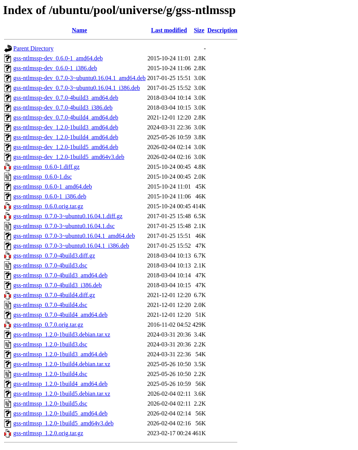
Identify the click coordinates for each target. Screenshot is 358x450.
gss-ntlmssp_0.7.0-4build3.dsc (50, 265)
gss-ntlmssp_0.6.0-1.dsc (42, 176)
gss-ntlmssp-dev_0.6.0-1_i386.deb (55, 68)
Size (199, 30)
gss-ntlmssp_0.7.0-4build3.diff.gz (54, 255)
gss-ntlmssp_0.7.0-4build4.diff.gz (54, 295)
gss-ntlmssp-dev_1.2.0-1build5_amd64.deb (65, 147)
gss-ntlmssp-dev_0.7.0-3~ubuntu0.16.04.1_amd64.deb (79, 78)
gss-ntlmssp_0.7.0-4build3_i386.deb (57, 285)
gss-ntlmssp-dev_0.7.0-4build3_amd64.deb (65, 97)
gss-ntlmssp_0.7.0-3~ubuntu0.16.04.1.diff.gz (67, 216)
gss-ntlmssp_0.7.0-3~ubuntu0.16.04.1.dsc (64, 226)
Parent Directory (33, 48)
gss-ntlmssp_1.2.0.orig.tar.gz (48, 433)
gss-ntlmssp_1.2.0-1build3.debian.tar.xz (61, 334)
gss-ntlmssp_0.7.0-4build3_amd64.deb (60, 275)
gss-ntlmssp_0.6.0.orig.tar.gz (48, 206)
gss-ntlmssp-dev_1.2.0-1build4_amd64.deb (65, 137)
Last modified (169, 30)
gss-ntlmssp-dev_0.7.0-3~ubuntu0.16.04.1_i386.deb (76, 88)
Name (79, 30)
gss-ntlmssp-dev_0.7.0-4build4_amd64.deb (65, 117)
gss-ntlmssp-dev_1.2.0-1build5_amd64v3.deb (68, 157)
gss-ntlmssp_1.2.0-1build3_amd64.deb (60, 354)
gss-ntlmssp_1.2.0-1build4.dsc (50, 374)
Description (222, 30)
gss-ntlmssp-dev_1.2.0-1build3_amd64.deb (65, 127)
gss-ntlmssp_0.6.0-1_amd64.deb (52, 186)
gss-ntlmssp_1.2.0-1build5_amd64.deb (60, 413)
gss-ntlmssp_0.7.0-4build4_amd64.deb (60, 315)
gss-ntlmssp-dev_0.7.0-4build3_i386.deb (63, 107)
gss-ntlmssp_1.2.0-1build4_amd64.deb (60, 384)
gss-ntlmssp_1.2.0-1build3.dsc (50, 344)
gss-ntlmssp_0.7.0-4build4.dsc (50, 305)
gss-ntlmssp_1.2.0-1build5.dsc (50, 403)
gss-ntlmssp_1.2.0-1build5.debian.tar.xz (61, 393)
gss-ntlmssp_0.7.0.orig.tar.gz (48, 324)
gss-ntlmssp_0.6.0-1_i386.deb (49, 196)
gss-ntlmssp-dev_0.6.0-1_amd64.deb (58, 58)
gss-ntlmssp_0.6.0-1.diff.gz (46, 167)
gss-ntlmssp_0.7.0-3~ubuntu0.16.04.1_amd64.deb (74, 236)
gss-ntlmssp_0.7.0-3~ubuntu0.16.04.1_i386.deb (71, 245)
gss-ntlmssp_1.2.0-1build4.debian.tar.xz (61, 364)
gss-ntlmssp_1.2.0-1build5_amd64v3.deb (63, 423)
